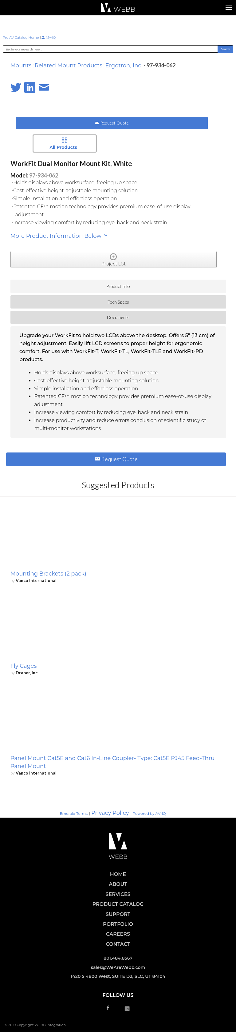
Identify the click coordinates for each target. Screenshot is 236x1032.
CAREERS (118, 934)
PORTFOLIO (118, 924)
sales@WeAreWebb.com (118, 967)
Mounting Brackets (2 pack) (48, 573)
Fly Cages (23, 666)
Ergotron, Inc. (124, 65)
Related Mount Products (68, 65)
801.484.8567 (118, 958)
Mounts (21, 65)
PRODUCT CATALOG (118, 904)
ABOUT (118, 884)
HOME (118, 874)
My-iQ (48, 37)
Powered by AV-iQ (149, 813)
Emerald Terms (74, 813)
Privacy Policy (110, 813)
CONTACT (118, 944)
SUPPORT (118, 914)
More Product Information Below (59, 236)
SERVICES (117, 894)
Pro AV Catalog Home (21, 37)
